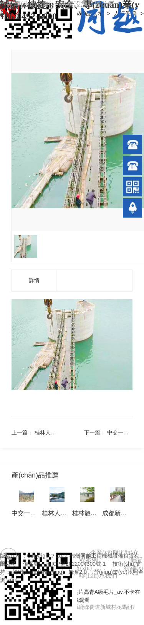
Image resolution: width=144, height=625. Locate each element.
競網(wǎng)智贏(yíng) (38, 572)
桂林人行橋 (48, 432)
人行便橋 (126, 13)
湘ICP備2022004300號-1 (76, 564)
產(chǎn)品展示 (84, 13)
